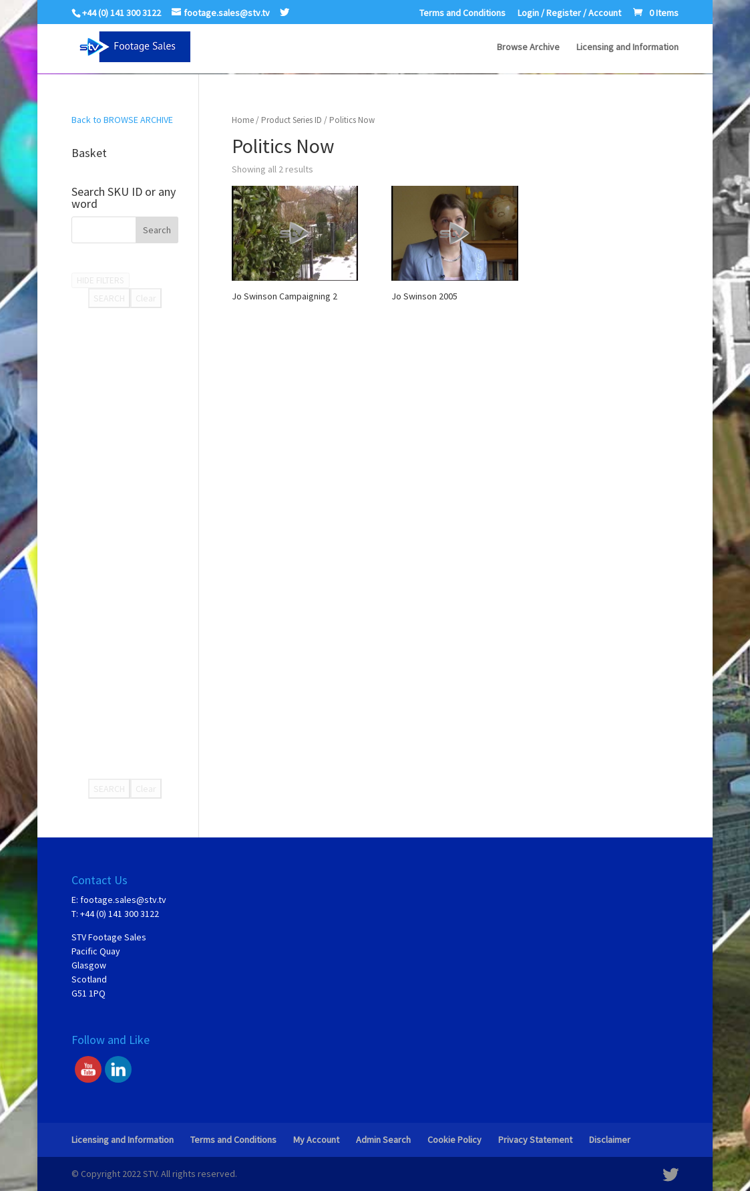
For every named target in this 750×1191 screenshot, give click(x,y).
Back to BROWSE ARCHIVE (122, 120)
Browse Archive (528, 47)
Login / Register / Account (569, 13)
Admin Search (383, 1140)
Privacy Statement (535, 1140)
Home (243, 120)
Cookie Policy (454, 1140)
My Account (316, 1140)
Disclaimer (609, 1140)
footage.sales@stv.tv (123, 900)
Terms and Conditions (462, 13)
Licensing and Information (627, 47)
